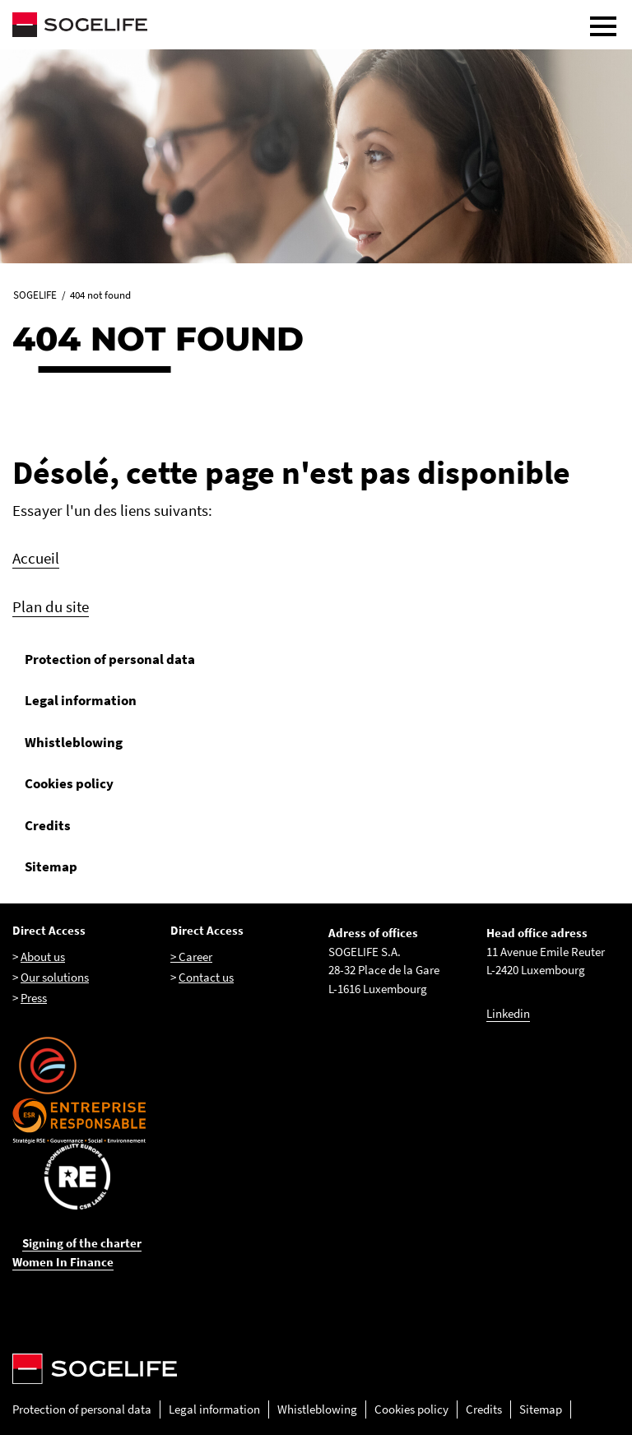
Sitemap (51, 866)
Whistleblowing (74, 742)
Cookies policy (69, 783)
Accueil (35, 558)
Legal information (81, 700)
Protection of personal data (110, 659)
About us (43, 956)
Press (34, 997)
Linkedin (508, 1013)
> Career (191, 956)
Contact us (206, 977)
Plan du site (50, 606)
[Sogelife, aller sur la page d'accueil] (316, 24)
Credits (48, 825)
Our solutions (55, 977)
